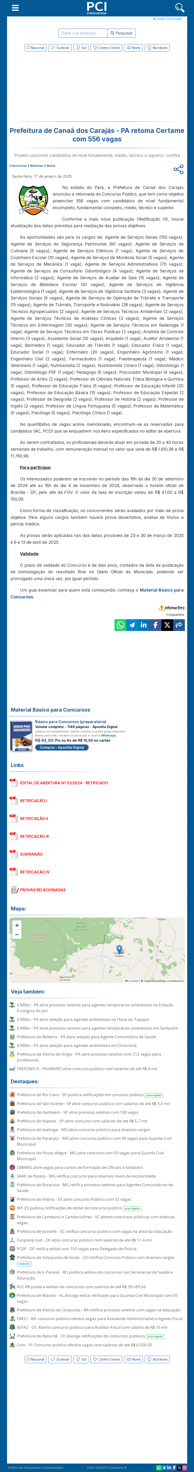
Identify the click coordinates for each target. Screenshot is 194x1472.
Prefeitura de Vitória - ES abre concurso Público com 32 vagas (74, 1199)
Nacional (35, 48)
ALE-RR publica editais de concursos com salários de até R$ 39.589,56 (81, 1286)
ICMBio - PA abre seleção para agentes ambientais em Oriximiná (77, 1045)
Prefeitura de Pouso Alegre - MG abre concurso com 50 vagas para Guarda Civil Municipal (90, 1155)
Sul (81, 47)
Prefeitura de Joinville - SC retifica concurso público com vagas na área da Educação (94, 1231)
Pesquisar (121, 33)
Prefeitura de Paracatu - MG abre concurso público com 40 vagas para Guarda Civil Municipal (94, 1141)
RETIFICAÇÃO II (34, 818)
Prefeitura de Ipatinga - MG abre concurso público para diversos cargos (83, 1129)
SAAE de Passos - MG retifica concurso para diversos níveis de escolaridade (86, 1176)
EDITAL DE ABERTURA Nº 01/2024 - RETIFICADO (64, 783)
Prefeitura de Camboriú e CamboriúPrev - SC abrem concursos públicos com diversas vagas (96, 1219)
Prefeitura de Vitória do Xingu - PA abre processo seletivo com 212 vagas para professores (89, 1057)
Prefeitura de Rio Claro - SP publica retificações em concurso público (90, 1095)
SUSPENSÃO (31, 854)
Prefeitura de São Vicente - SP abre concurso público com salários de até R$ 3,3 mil (93, 1103)
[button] (15, 7)
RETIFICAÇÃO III (34, 836)
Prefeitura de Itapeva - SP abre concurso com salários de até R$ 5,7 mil (82, 1121)
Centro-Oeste (106, 47)
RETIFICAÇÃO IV (35, 872)
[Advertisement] (58, 87)
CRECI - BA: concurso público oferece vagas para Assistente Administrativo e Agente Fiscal (100, 1318)
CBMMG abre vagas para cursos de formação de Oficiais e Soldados (80, 1167)
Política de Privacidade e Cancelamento (35, 1467)
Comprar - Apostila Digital (62, 747)
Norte (133, 47)
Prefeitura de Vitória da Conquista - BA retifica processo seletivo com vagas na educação (99, 1310)
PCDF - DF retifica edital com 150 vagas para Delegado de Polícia (77, 1248)
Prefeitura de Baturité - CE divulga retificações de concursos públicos (90, 1336)
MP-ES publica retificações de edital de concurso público (79, 1208)
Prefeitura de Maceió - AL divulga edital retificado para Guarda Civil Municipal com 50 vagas (97, 1298)
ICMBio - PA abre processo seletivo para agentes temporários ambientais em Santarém (97, 1028)
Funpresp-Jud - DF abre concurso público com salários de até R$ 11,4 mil (84, 1240)
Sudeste (59, 47)
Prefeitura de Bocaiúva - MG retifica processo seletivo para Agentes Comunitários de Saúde (95, 1187)
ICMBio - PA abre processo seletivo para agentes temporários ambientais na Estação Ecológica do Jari (95, 1007)
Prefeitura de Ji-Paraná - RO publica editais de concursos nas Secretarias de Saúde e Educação (95, 1275)
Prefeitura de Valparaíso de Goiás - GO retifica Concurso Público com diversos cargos (96, 1260)
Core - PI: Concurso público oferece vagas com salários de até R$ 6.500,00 (84, 1344)
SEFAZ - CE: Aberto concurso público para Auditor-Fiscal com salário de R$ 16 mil (92, 1327)
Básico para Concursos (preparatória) (71, 721)
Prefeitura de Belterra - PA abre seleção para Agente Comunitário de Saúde (86, 1036)
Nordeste (157, 47)
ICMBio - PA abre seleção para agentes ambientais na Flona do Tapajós (83, 1019)
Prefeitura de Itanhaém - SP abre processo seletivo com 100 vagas (78, 1112)
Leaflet (131, 981)
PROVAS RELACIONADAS (43, 889)
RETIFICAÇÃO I (33, 800)
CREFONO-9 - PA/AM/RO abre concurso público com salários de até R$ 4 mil (87, 1068)
